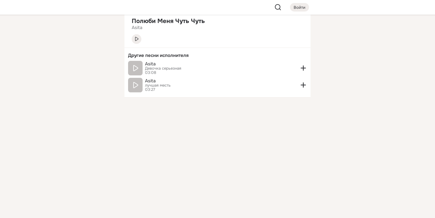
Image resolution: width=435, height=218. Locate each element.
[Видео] (106, 55)
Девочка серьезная (163, 68)
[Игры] (106, 82)
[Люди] (79, 55)
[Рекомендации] (79, 109)
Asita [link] (137, 28)
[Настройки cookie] (80, 209)
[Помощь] (53, 109)
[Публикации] (53, 55)
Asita (150, 63)
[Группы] (106, 29)
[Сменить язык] (80, 184)
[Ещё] (80, 171)
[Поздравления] (79, 82)
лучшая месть (158, 85)
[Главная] (53, 29)
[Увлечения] (79, 29)
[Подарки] (53, 82)
